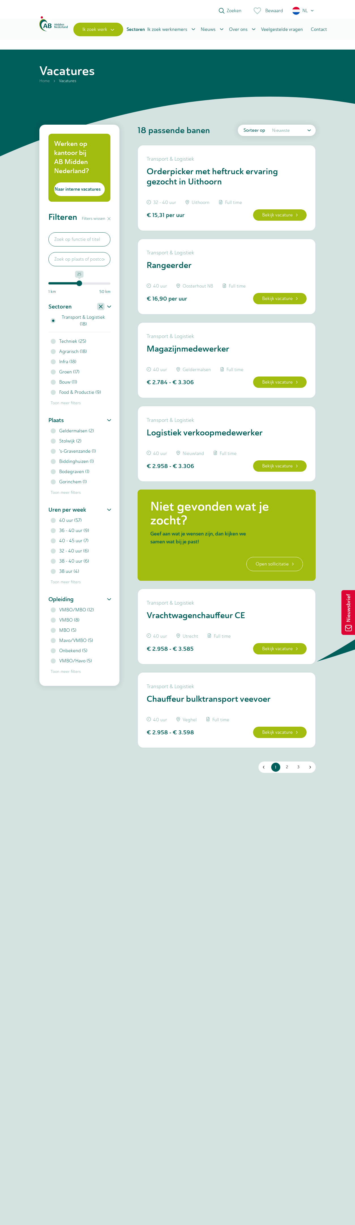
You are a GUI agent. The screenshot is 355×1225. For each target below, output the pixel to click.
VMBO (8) (65, 623)
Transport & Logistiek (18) (78, 324)
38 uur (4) (65, 574)
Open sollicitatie (274, 570)
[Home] (53, 32)
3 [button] (297, 776)
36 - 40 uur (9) (70, 533)
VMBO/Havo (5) (71, 664)
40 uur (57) (66, 523)
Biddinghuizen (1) (72, 464)
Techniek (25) (68, 344)
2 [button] (286, 776)
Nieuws (208, 32)
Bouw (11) (64, 385)
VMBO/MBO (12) (72, 613)
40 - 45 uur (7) (70, 543)
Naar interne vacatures (77, 192)
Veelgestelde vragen (282, 32)
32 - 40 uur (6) (70, 554)
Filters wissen (96, 221)
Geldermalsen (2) (72, 434)
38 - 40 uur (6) (70, 564)
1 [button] (275, 776)
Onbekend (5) (69, 653)
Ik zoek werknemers (167, 32)
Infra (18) (63, 364)
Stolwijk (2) (66, 444)
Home (44, 84)
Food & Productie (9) (76, 395)
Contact (319, 32)
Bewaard (268, 10)
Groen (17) (65, 375)
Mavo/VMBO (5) (72, 643)
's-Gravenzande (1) (73, 454)
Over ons (238, 32)
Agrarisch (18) (69, 354)
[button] (303, 11)
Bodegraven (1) (70, 474)
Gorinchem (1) (69, 485)
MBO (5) (63, 633)
